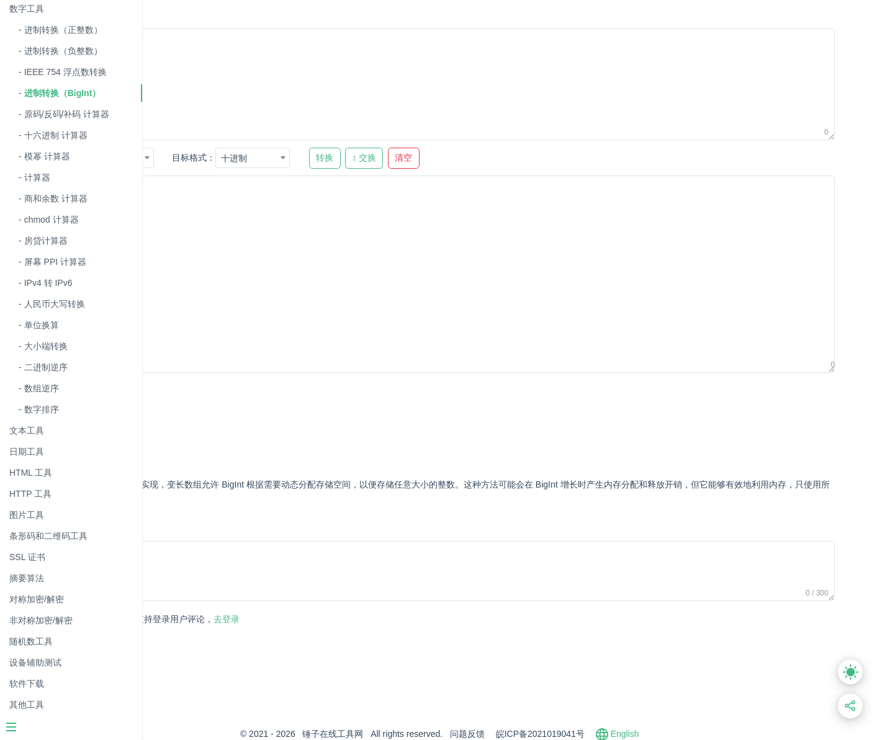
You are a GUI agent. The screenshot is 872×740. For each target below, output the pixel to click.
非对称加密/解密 (41, 620)
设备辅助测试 (35, 662)
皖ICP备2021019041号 (608, 734)
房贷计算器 (46, 241)
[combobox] (249, 158)
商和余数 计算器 (56, 198)
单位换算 (41, 325)
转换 (456, 158)
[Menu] (71, 728)
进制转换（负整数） (63, 51)
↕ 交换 (497, 158)
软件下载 (26, 684)
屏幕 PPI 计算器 (55, 262)
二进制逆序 (46, 367)
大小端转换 (46, 346)
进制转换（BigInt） (62, 93)
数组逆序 (41, 388)
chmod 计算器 (51, 220)
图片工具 (26, 515)
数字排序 (41, 409)
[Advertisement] (403, 414)
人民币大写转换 (54, 304)
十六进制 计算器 (56, 135)
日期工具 (26, 452)
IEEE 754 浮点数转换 (65, 72)
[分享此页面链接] (850, 706)
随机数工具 (31, 641)
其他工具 (26, 705)
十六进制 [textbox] (234, 158)
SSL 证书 (27, 557)
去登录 (306, 619)
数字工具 (26, 9)
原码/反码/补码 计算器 (67, 114)
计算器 (37, 177)
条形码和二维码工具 (48, 536)
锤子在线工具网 (401, 734)
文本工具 (26, 430)
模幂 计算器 (47, 156)
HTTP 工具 (30, 494)
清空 (535, 158)
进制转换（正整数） (63, 30)
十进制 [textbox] (366, 158)
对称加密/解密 (36, 599)
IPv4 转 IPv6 (48, 283)
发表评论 (201, 620)
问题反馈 (535, 734)
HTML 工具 (30, 473)
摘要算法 (26, 578)
